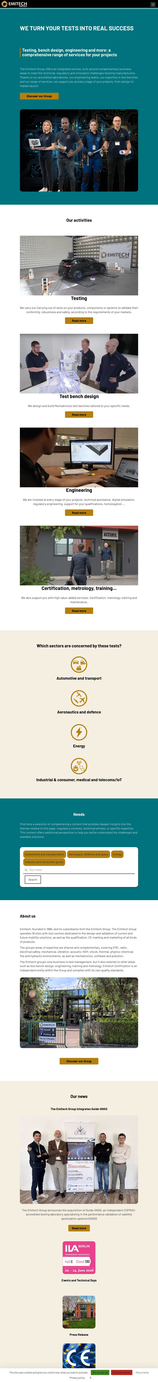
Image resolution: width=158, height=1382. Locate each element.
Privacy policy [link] (77, 1377)
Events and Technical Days (79, 1261)
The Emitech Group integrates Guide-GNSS (79, 1109)
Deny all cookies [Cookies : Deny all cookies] (122, 1372)
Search (32, 879)
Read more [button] (79, 320)
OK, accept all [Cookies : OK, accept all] (100, 1372)
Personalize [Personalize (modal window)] (142, 1372)
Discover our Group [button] (39, 96)
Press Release (79, 1316)
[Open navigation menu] (153, 4)
